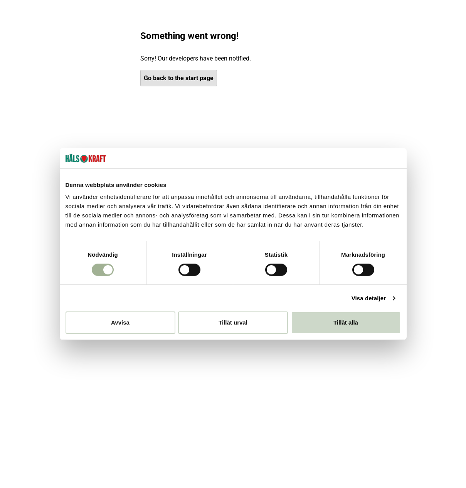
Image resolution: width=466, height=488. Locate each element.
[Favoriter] (418, 38)
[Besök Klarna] (291, 457)
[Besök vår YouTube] (129, 394)
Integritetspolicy (34, 325)
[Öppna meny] (102, 38)
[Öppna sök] (352, 38)
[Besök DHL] (429, 457)
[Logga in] (393, 38)
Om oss (445, 18)
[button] (250, 458)
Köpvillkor (124, 273)
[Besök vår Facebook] (130, 378)
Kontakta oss (129, 247)
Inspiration (389, 18)
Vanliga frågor (130, 260)
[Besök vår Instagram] (131, 362)
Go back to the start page (179, 136)
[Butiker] (370, 38)
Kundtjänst (419, 18)
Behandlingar (357, 18)
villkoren (294, 291)
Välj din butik (313, 38)
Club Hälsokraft (320, 18)
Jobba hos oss (32, 312)
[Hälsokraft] (40, 38)
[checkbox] (240, 292)
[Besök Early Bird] (384, 457)
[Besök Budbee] (339, 457)
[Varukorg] (444, 38)
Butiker (21, 260)
